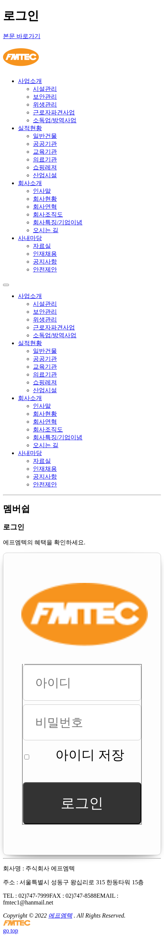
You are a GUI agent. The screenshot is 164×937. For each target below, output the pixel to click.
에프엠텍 (60, 915)
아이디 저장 (89, 755)
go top (10, 930)
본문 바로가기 (21, 36)
